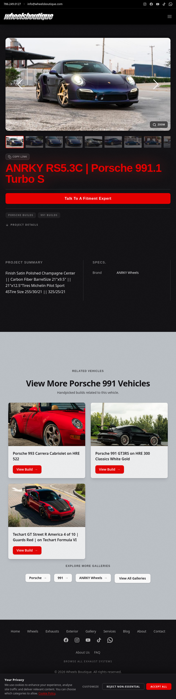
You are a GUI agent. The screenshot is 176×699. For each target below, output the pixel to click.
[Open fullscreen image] (159, 124)
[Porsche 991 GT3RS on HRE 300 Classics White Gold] (129, 424)
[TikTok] (164, 4)
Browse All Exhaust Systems (88, 661)
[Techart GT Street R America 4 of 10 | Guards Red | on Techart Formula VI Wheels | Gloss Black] (46, 505)
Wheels (32, 631)
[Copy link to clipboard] (18, 157)
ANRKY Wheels (93, 578)
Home (15, 631)
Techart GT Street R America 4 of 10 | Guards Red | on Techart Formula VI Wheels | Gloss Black (45, 540)
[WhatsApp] (170, 4)
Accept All (159, 686)
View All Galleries (132, 578)
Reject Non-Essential (123, 686)
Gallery (90, 631)
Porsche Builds (20, 215)
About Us (83, 652)
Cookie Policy (46, 693)
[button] (20, 84)
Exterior (72, 631)
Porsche (38, 578)
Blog (126, 631)
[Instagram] (145, 4)
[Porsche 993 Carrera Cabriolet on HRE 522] (46, 424)
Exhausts (52, 631)
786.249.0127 (12, 4)
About (141, 631)
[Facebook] (151, 4)
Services (109, 631)
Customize (90, 686)
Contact (159, 631)
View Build (27, 469)
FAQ (97, 652)
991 (63, 578)
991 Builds (49, 215)
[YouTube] (158, 4)
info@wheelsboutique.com (45, 4)
